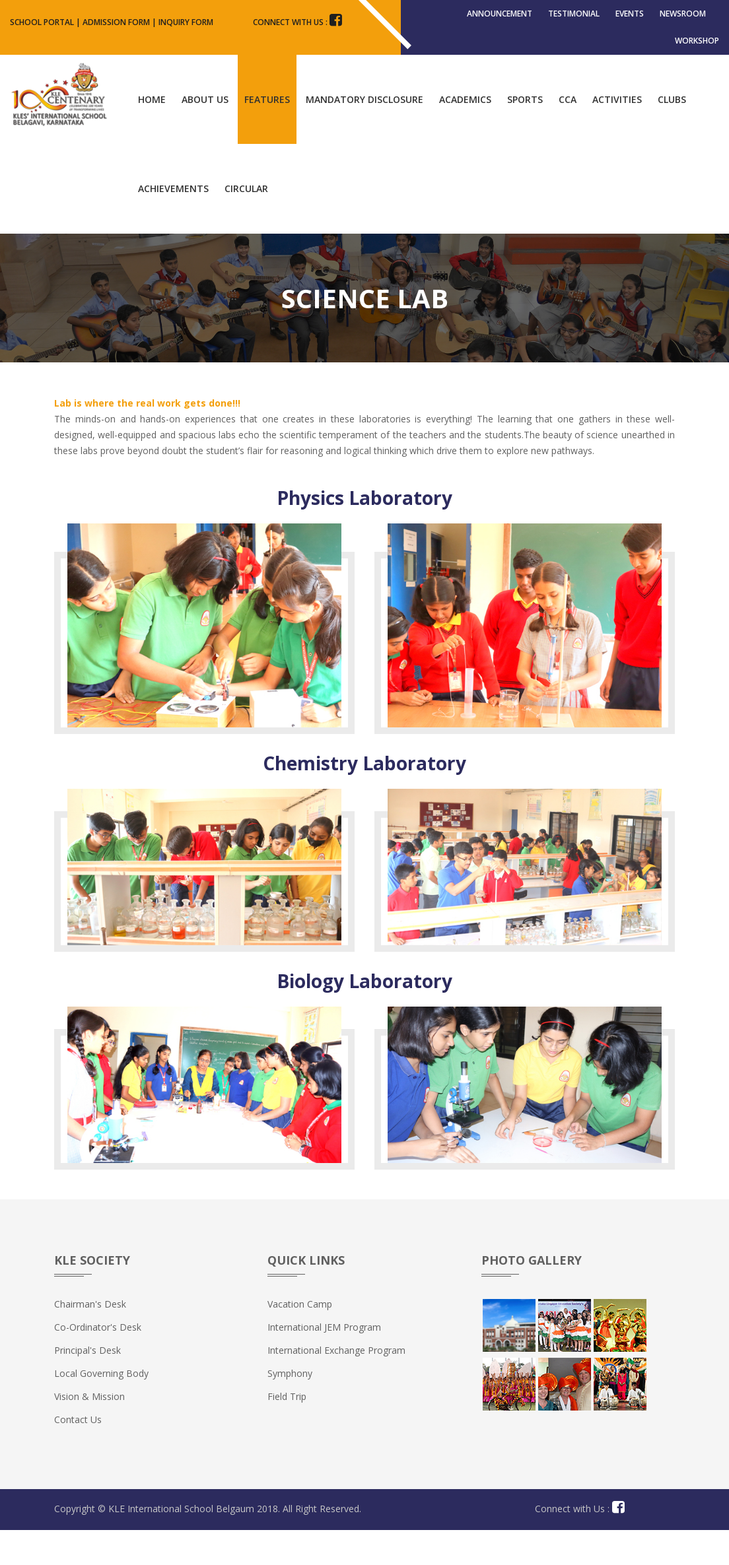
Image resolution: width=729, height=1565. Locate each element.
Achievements (173, 223)
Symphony (289, 1408)
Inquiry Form (185, 22)
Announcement (499, 22)
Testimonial (574, 22)
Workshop (697, 67)
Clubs (672, 134)
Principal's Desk (87, 1385)
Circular (246, 223)
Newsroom (683, 22)
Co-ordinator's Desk (97, 1362)
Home (152, 134)
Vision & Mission (89, 1431)
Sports (525, 134)
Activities (617, 134)
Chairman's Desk (90, 1339)
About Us (205, 134)
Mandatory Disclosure (364, 134)
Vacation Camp (299, 1339)
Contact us (78, 1454)
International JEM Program (324, 1362)
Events (629, 22)
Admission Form (116, 22)
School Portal (42, 22)
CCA (567, 134)
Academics (465, 134)
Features (267, 134)
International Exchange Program (336, 1385)
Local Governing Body (101, 1408)
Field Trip (286, 1431)
